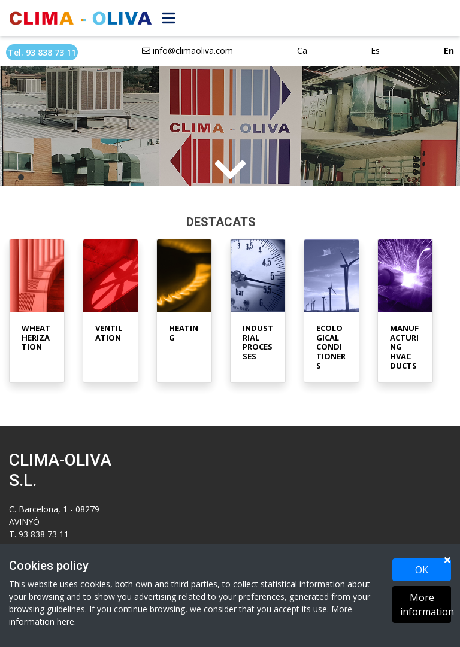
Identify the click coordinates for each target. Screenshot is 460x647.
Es (375, 50)
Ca (302, 50)
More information (425, 604)
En (449, 50)
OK (421, 569)
